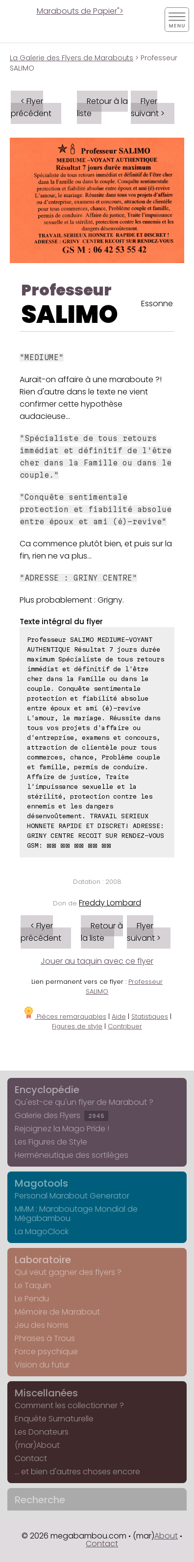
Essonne (157, 303)
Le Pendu (32, 1298)
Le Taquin (33, 1285)
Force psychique (46, 1351)
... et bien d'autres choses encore (77, 1471)
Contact (31, 1458)
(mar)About (37, 1445)
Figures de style (77, 1026)
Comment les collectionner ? (69, 1405)
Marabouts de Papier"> (80, 11)
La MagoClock (42, 1231)
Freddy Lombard (110, 902)
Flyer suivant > (148, 107)
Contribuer (125, 1026)
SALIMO (69, 314)
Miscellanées (46, 1393)
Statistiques (149, 1016)
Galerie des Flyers (61, 1115)
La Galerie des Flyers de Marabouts (71, 58)
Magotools (41, 1183)
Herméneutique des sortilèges (71, 1155)
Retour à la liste (102, 107)
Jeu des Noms (42, 1325)
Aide (119, 1016)
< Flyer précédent (31, 107)
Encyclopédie (47, 1090)
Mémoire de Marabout (57, 1312)
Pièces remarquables (64, 1016)
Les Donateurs (42, 1432)
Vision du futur (42, 1364)
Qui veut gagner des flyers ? (68, 1272)
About (166, 1535)
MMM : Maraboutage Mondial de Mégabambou (76, 1213)
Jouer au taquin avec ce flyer (97, 961)
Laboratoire (43, 1260)
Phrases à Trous (45, 1338)
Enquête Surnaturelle (54, 1418)
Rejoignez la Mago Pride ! (62, 1128)
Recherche (40, 1500)
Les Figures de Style (51, 1141)
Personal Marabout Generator (72, 1195)
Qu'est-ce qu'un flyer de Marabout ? (84, 1102)
